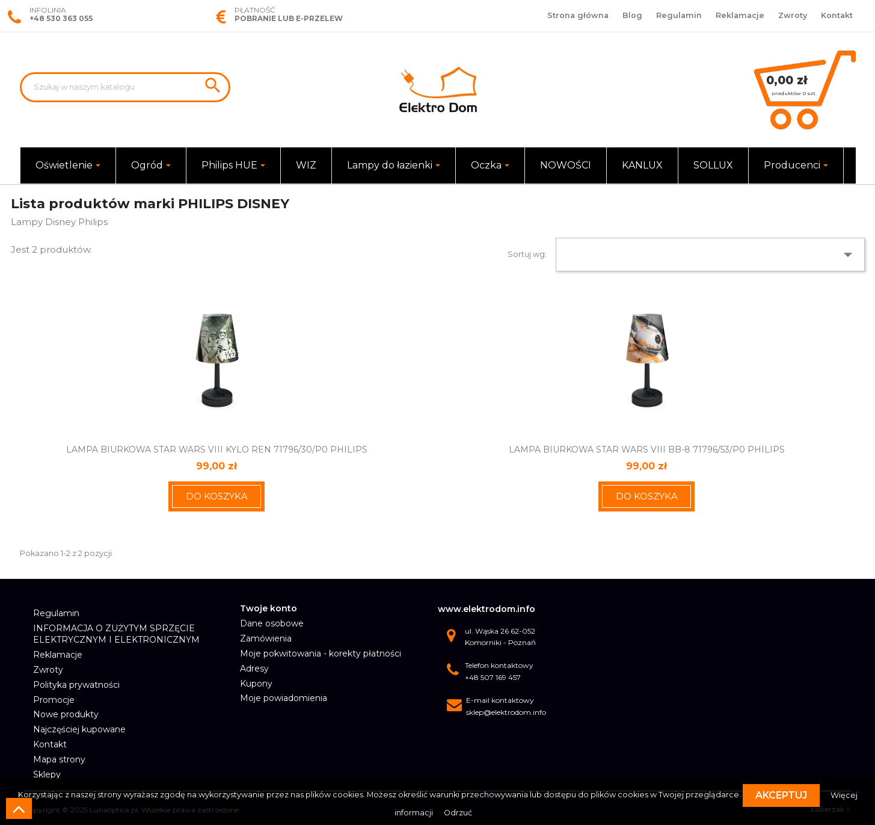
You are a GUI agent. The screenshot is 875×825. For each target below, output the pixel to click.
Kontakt (837, 15)
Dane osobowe (272, 623)
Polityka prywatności (76, 684)
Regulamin (679, 15)
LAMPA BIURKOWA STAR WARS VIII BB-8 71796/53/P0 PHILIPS (647, 449)
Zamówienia (266, 638)
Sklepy (47, 774)
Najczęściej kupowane (79, 729)
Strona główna (578, 15)
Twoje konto (268, 608)
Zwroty (792, 15)
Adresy (254, 668)
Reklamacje (740, 15)
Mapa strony (59, 759)
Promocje (54, 699)
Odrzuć (458, 812)
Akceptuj (781, 795)
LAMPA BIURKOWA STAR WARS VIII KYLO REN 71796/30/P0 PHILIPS (216, 449)
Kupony (256, 683)
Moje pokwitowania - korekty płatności (320, 653)
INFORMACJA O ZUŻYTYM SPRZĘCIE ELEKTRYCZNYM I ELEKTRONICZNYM (116, 634)
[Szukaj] (125, 87)
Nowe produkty (66, 714)
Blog (632, 15)
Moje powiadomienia (283, 698)
